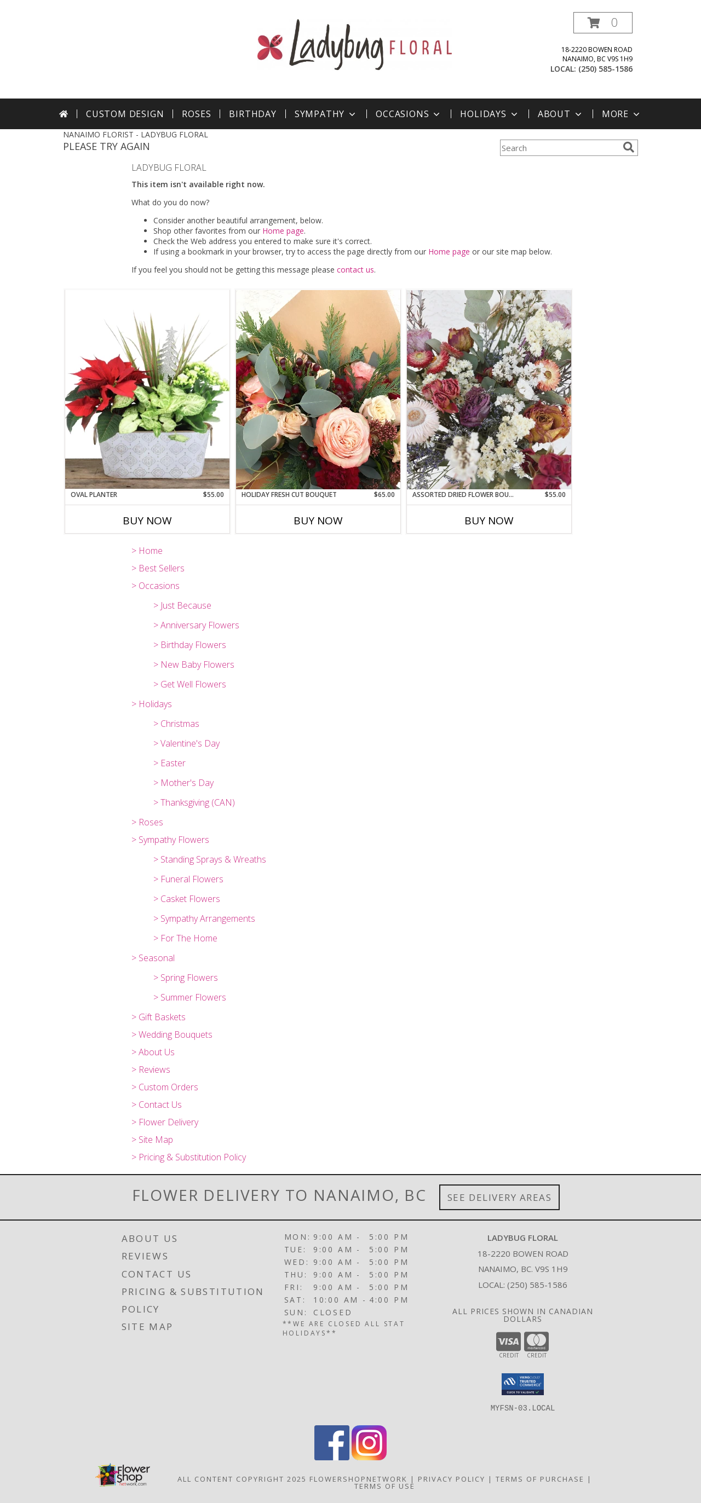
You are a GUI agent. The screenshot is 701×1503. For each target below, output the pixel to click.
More (622, 114)
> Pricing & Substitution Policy (188, 1157)
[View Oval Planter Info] (147, 389)
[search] (628, 147)
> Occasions (155, 586)
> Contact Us (156, 1105)
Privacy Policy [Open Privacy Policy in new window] (451, 1479)
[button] (603, 22)
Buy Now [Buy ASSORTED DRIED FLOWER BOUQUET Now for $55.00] (489, 520)
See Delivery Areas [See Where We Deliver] (499, 1197)
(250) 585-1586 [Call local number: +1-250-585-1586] (605, 68)
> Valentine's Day (186, 743)
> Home (147, 551)
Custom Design (125, 114)
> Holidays (151, 704)
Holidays (489, 114)
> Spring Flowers (185, 978)
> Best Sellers (158, 568)
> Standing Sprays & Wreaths (209, 859)
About (561, 114)
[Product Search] (559, 147)
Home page (283, 231)
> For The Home (185, 938)
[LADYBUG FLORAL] (355, 43)
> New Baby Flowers (193, 664)
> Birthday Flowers (189, 645)
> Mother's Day (183, 783)
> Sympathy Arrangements (204, 918)
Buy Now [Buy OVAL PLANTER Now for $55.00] (147, 520)
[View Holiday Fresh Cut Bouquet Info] (318, 389)
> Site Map (152, 1140)
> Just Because (182, 605)
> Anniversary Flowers (196, 625)
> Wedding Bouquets (171, 1034)
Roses (196, 114)
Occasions (409, 114)
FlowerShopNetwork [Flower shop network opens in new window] (358, 1479)
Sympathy (326, 114)
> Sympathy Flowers (170, 840)
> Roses (147, 822)
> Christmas (176, 724)
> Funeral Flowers (188, 879)
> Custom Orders (164, 1087)
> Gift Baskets (158, 1017)
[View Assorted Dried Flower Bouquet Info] (489, 389)
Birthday (252, 114)
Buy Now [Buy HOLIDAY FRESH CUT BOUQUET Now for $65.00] (318, 520)
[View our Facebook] (331, 1457)
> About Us (153, 1052)
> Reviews (150, 1069)
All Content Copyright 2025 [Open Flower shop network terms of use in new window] (242, 1479)
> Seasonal (153, 958)
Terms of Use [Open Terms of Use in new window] (384, 1486)
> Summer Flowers (189, 997)
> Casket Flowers (186, 899)
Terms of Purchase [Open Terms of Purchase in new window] (540, 1479)
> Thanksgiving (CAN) (194, 802)
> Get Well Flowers (189, 684)
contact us (355, 269)
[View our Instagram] (369, 1457)
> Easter (169, 763)
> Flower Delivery (164, 1122)
